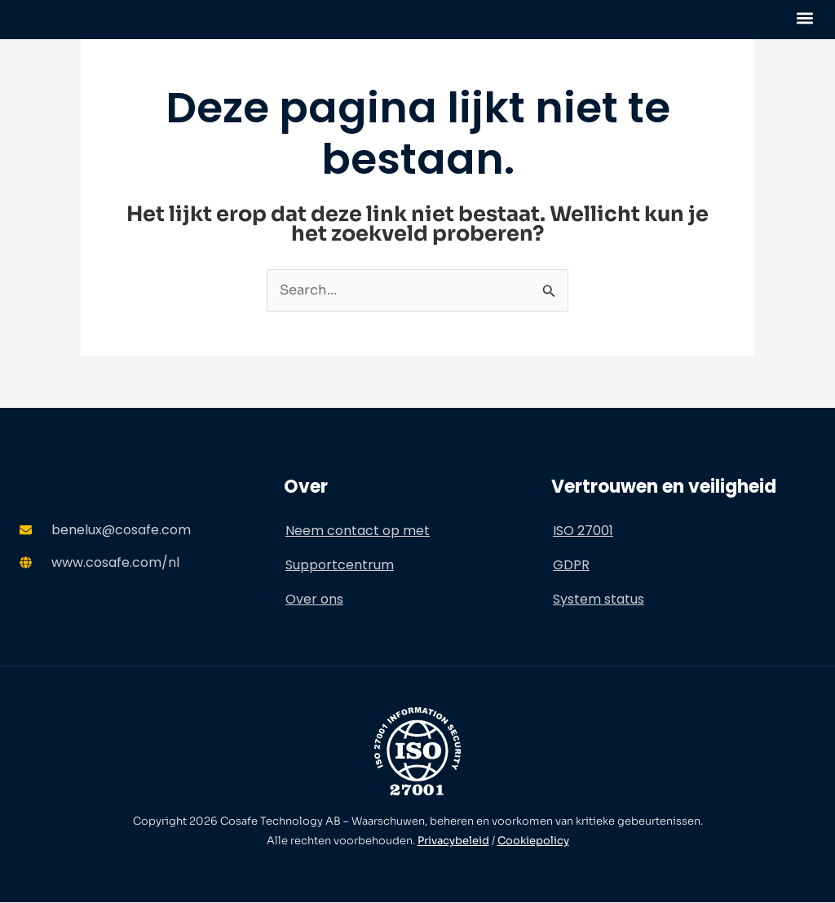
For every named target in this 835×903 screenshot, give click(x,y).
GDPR (571, 565)
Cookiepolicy (533, 841)
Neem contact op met (357, 531)
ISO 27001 (583, 531)
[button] (805, 17)
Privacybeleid (453, 841)
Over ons (314, 600)
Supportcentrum (339, 565)
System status (598, 600)
